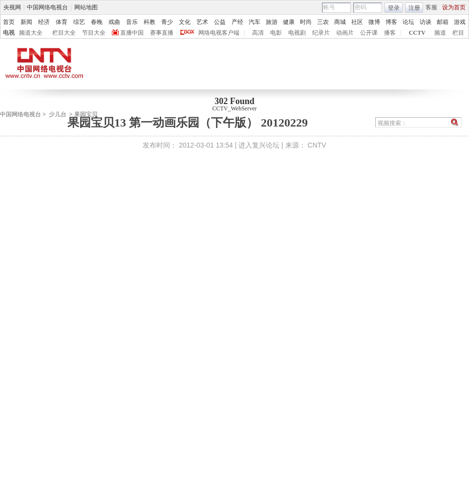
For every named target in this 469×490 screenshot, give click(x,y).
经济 (44, 22)
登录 (394, 7)
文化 (185, 22)
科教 (149, 22)
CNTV (317, 145)
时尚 (306, 22)
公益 (220, 22)
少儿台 (57, 114)
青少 (167, 22)
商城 (340, 22)
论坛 (408, 22)
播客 (390, 32)
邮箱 (442, 22)
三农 (323, 22)
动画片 (345, 32)
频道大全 (31, 32)
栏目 (458, 32)
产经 (237, 22)
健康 (289, 22)
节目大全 (94, 32)
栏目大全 (64, 32)
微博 (374, 22)
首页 (9, 22)
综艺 (79, 22)
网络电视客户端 (218, 32)
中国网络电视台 (47, 7)
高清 (258, 32)
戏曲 (114, 22)
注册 (414, 7)
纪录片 (321, 32)
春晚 (97, 22)
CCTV (417, 32)
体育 (61, 22)
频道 (440, 32)
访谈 (425, 22)
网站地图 (86, 7)
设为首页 (454, 7)
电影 (276, 32)
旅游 (271, 22)
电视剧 (297, 32)
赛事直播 (161, 32)
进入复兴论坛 (258, 145)
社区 (357, 22)
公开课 (369, 32)
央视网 (12, 7)
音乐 (132, 22)
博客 (391, 22)
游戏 (460, 22)
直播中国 (132, 32)
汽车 (254, 22)
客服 (431, 7)
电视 (9, 32)
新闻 (26, 22)
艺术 (202, 22)
